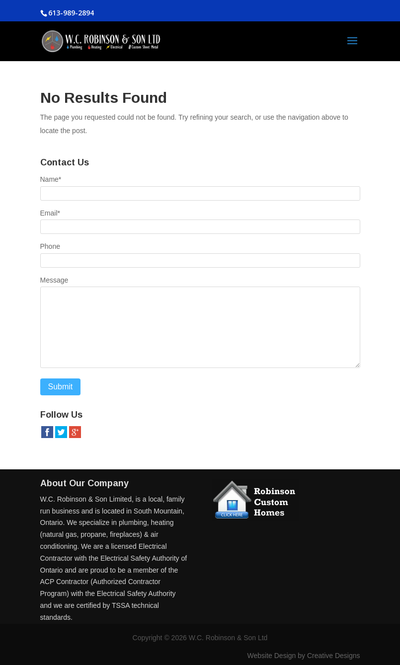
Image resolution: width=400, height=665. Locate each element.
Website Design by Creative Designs (303, 656)
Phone (50, 246)
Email (50, 213)
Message (54, 280)
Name (51, 179)
